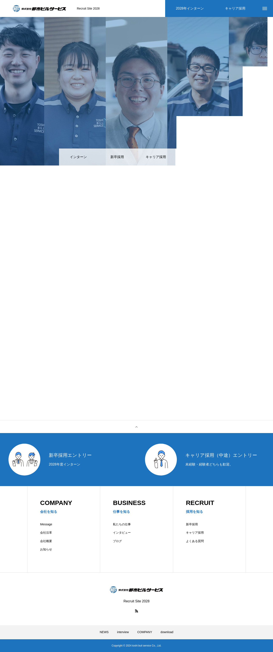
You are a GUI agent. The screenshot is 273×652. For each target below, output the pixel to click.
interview (123, 632)
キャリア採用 (195, 532)
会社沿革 (46, 532)
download (166, 632)
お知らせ (46, 549)
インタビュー (122, 532)
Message (46, 524)
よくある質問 (195, 541)
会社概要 (46, 541)
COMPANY (144, 632)
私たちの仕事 (122, 524)
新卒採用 (192, 524)
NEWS (104, 632)
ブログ (117, 541)
